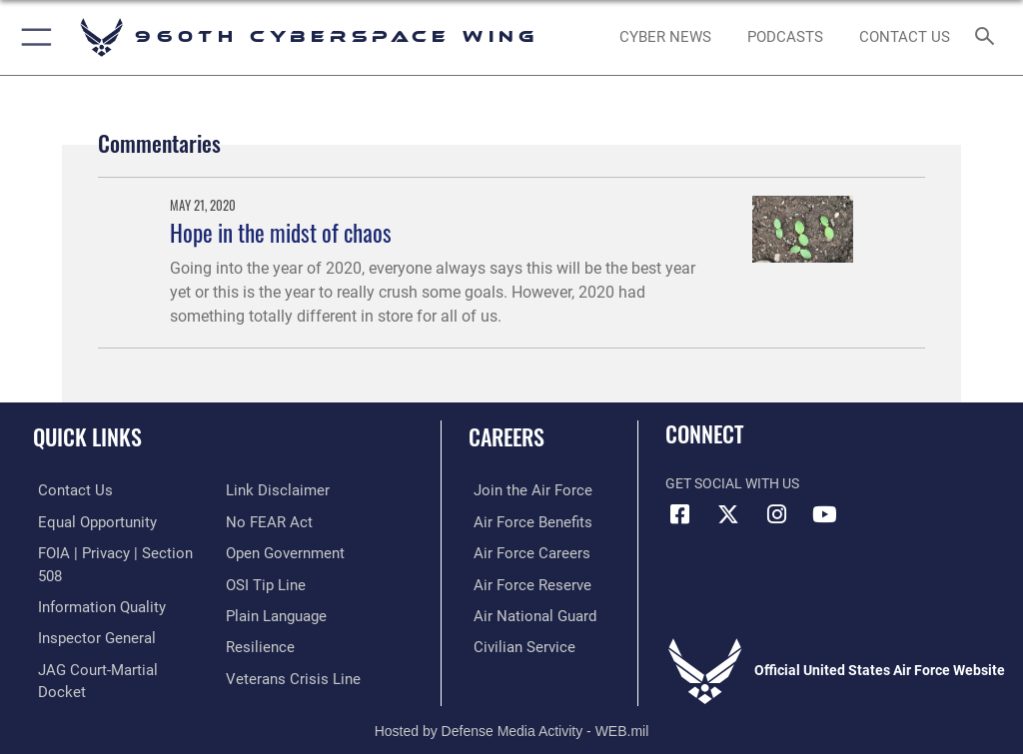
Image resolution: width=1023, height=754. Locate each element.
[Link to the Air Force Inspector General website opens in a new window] (88, 612)
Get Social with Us (732, 483)
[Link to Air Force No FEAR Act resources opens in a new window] (265, 489)
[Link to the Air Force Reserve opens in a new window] (522, 582)
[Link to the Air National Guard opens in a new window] (526, 612)
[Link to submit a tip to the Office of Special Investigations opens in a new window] (262, 551)
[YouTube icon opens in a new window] (824, 514)
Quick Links (87, 436)
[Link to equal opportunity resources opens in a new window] (89, 520)
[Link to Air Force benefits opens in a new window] (523, 520)
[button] (32, 37)
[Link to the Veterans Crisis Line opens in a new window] (287, 643)
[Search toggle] (988, 37)
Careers (506, 436)
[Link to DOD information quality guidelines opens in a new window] (93, 582)
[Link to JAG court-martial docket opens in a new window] (112, 643)
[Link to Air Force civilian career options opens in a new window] (514, 643)
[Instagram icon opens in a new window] (776, 514)
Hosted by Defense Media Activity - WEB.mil (512, 710)
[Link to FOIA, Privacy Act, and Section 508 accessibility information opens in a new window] (117, 551)
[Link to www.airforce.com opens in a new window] (522, 489)
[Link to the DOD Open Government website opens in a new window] (282, 520)
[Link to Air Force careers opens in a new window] (521, 551)
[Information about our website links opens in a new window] (79, 674)
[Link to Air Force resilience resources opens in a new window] (256, 612)
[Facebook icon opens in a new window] (680, 514)
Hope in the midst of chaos (281, 232)
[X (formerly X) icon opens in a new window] (728, 514)
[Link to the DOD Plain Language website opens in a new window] (274, 582)
